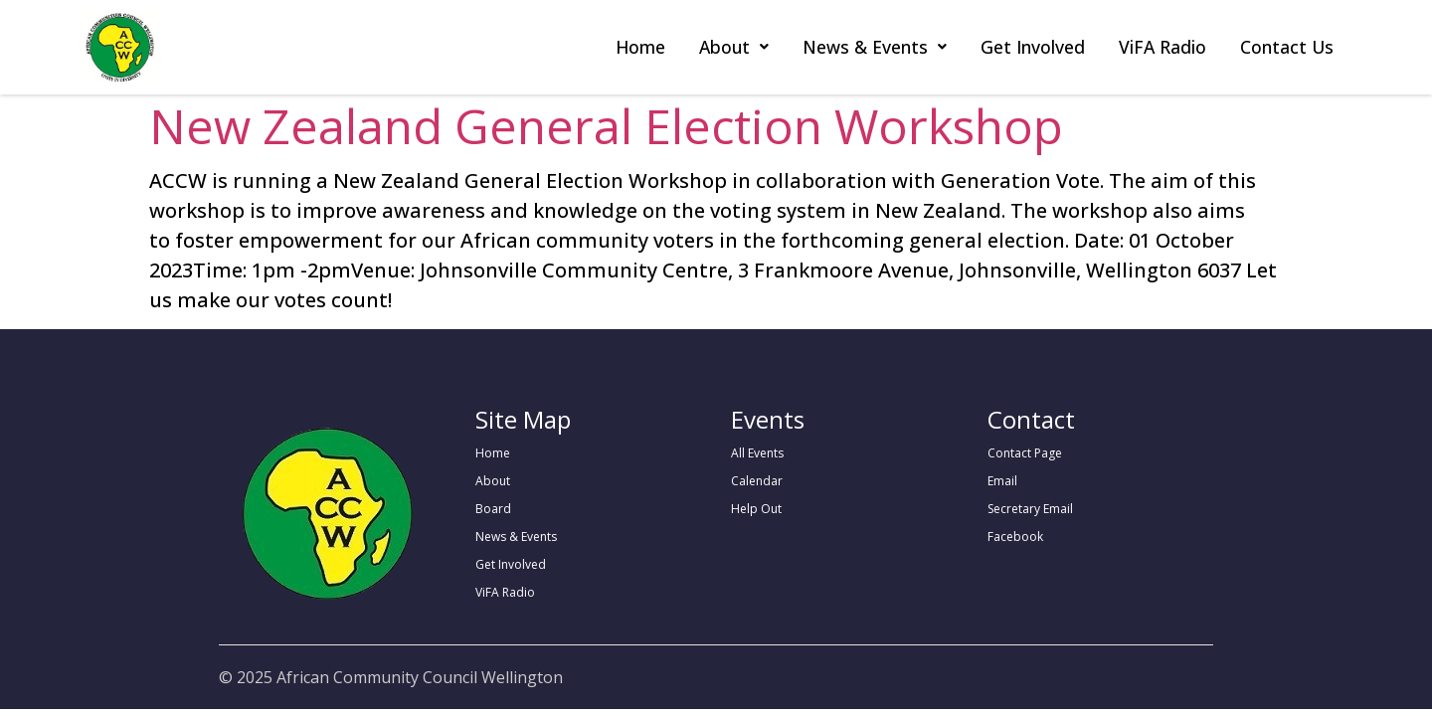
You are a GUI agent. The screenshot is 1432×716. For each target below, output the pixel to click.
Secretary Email (1030, 508)
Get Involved (1033, 47)
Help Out (756, 508)
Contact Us (1287, 47)
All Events (757, 453)
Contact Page (1024, 453)
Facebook (1015, 536)
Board (493, 508)
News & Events (875, 47)
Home (640, 47)
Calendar (757, 480)
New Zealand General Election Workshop (606, 125)
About (734, 47)
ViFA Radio (1162, 47)
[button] (734, 48)
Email (1002, 480)
